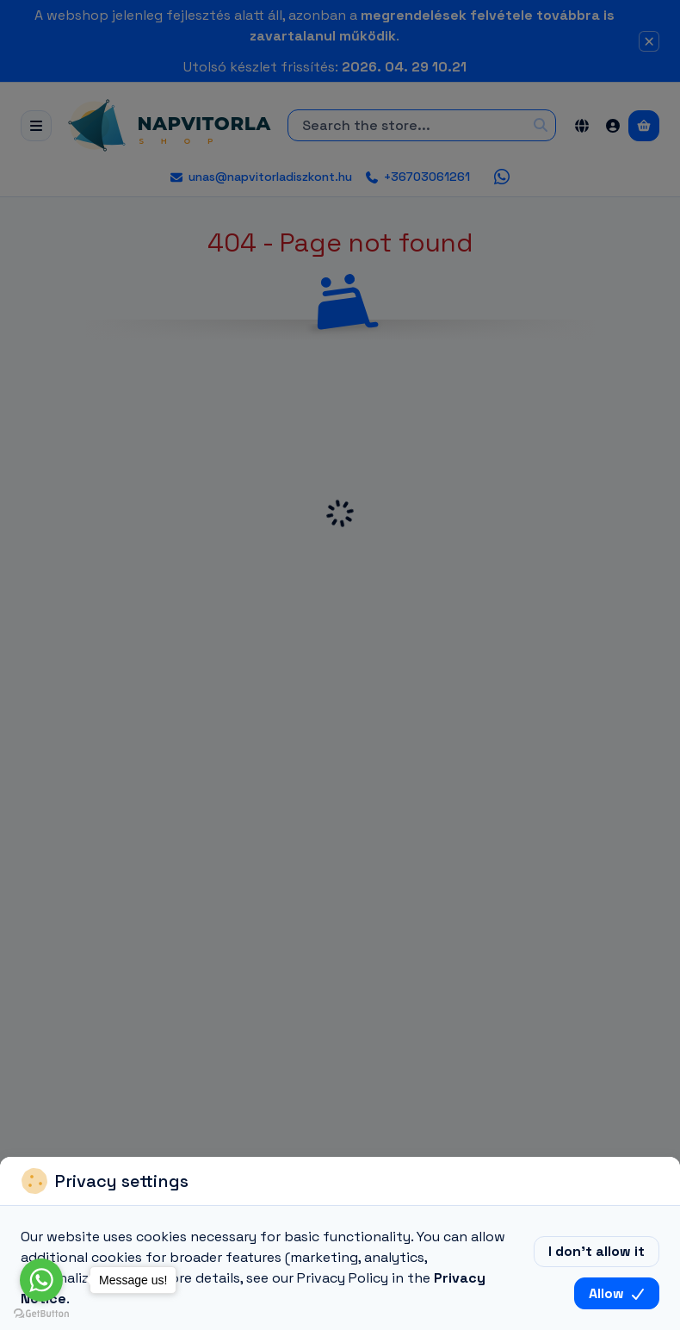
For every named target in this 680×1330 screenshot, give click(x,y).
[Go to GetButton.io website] (41, 1313)
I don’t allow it (596, 1251)
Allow (617, 1293)
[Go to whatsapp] (41, 1280)
